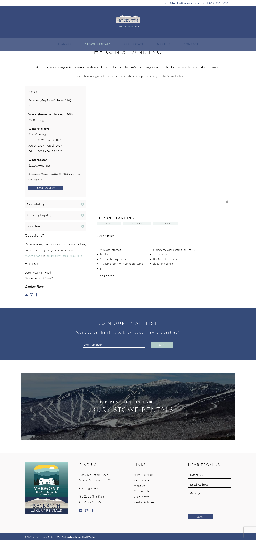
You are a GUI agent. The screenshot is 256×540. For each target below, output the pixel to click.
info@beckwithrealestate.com (185, 3)
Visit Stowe (141, 496)
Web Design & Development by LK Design (76, 537)
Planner (64, 44)
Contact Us (141, 491)
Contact (191, 44)
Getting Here (34, 286)
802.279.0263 (92, 502)
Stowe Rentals (98, 44)
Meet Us (164, 44)
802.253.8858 (219, 3)
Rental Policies (46, 187)
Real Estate (134, 44)
